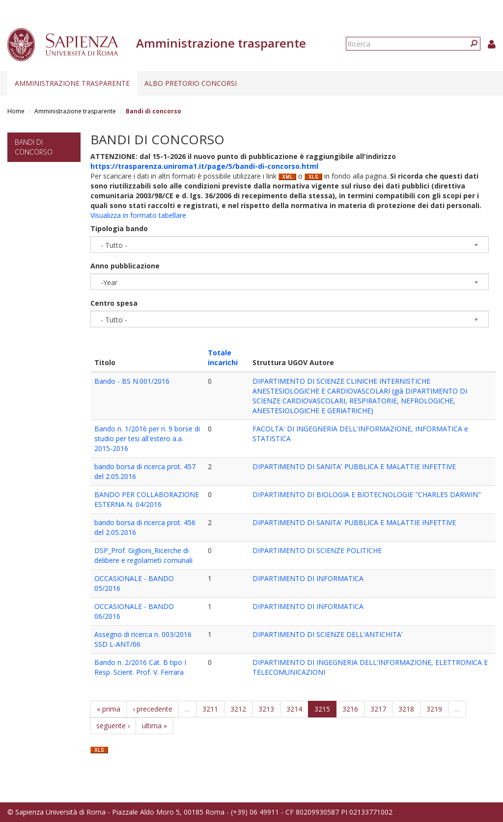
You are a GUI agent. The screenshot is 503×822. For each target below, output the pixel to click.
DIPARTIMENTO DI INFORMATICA (307, 578)
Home (16, 111)
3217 (378, 709)
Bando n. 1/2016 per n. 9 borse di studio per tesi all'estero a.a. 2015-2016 (147, 438)
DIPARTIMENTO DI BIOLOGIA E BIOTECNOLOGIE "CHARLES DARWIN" (366, 494)
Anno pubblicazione (125, 265)
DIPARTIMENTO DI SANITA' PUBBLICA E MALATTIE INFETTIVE (354, 466)
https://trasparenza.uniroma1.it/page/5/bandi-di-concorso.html (204, 166)
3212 (238, 709)
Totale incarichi (223, 357)
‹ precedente (152, 709)
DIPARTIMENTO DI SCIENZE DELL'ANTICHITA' (327, 634)
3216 (350, 709)
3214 (294, 709)
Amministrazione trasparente (72, 83)
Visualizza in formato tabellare (138, 215)
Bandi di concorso (34, 147)
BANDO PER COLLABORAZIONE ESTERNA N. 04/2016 (146, 499)
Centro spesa (114, 303)
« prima (108, 709)
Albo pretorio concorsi (190, 83)
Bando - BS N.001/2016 (131, 381)
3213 (266, 709)
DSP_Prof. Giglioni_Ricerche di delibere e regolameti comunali (143, 555)
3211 (210, 709)
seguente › (113, 725)
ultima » (154, 725)
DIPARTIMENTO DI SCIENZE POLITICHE (317, 550)
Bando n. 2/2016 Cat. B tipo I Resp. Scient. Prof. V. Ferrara (140, 667)
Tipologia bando (119, 228)
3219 (434, 709)
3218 (406, 709)
